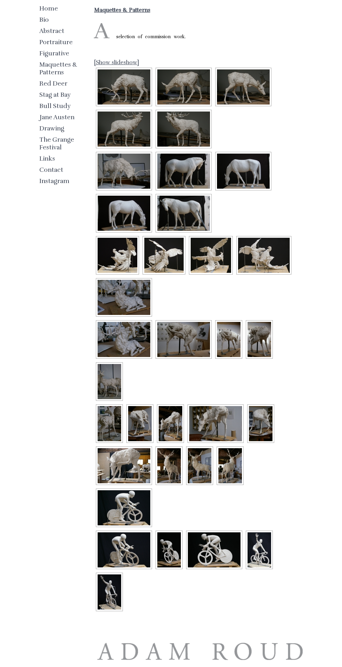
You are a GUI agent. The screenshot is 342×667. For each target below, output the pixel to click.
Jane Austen (56, 117)
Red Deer (53, 83)
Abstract (51, 31)
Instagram (54, 181)
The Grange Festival (56, 143)
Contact (51, 170)
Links (47, 158)
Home (48, 8)
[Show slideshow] (116, 62)
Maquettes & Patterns (58, 68)
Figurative (54, 53)
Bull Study (55, 106)
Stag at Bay (55, 95)
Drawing (51, 128)
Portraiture (56, 42)
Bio (44, 19)
